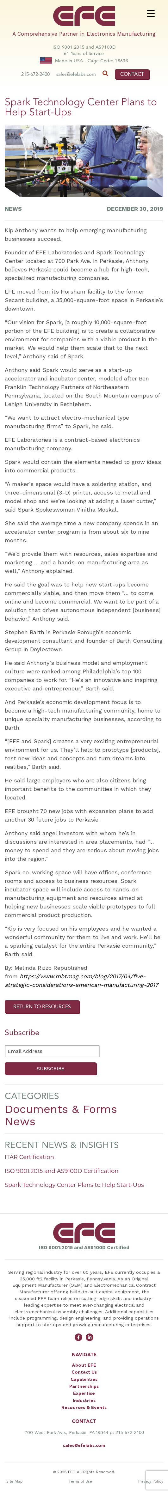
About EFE (84, 1365)
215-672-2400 (35, 74)
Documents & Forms (61, 1109)
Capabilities (84, 1379)
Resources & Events (84, 1408)
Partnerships (84, 1386)
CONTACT (132, 74)
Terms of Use (80, 1481)
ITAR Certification (29, 1157)
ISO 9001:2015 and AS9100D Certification (61, 1171)
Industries (84, 1401)
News (20, 1121)
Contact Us (84, 1372)
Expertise (84, 1393)
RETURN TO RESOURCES (42, 1007)
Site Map (14, 1481)
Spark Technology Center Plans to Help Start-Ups (74, 1184)
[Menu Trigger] (150, 13)
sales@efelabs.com (76, 74)
